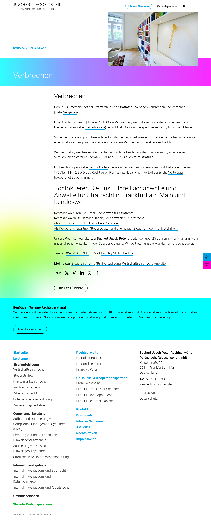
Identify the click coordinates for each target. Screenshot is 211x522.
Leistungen (21, 357)
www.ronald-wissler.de (40, 508)
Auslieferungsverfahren (29, 402)
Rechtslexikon (36, 48)
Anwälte (160, 262)
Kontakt (82, 406)
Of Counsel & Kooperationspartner (101, 376)
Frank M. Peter (86, 367)
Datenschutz (149, 396)
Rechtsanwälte (87, 351)
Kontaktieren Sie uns (30, 329)
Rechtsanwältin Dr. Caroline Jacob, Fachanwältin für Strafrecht (99, 217)
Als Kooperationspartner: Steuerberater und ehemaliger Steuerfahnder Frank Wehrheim (116, 227)
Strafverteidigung (108, 262)
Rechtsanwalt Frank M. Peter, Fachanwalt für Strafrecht (93, 212)
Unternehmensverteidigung (32, 396)
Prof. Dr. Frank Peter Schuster (97, 386)
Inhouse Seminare (139, 6)
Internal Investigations (29, 461)
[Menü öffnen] (194, 6)
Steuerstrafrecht (83, 262)
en (183, 6)
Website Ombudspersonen (32, 499)
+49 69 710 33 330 (153, 377)
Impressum (148, 390)
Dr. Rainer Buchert (89, 356)
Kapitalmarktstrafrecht (29, 379)
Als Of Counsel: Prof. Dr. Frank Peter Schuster (86, 222)
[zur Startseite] (37, 6)
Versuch (82, 157)
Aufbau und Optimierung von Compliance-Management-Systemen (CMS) (39, 420)
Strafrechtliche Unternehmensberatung (41, 452)
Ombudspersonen (167, 6)
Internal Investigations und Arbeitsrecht (41, 482)
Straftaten (125, 107)
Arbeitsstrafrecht (25, 390)
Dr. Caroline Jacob (89, 362)
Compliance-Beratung (29, 410)
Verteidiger (175, 172)
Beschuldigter (98, 167)
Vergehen (70, 112)
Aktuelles (83, 423)
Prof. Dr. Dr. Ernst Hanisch (95, 398)
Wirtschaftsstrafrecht (137, 262)
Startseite (19, 48)
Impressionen (86, 435)
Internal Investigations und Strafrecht (39, 466)
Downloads (84, 412)
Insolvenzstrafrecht (27, 385)
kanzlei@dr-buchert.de (117, 252)
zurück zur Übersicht (71, 286)
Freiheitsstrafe (95, 127)
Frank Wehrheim (88, 381)
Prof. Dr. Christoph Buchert (95, 392)
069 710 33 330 (77, 252)
